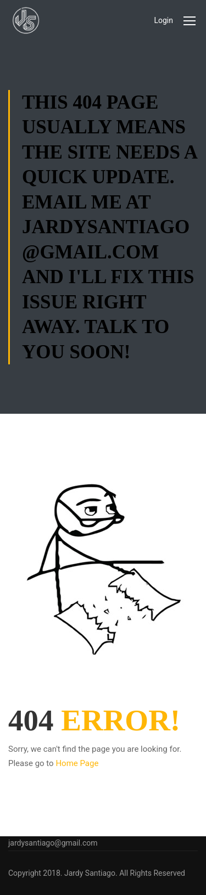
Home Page (76, 763)
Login (163, 20)
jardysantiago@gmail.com (53, 842)
